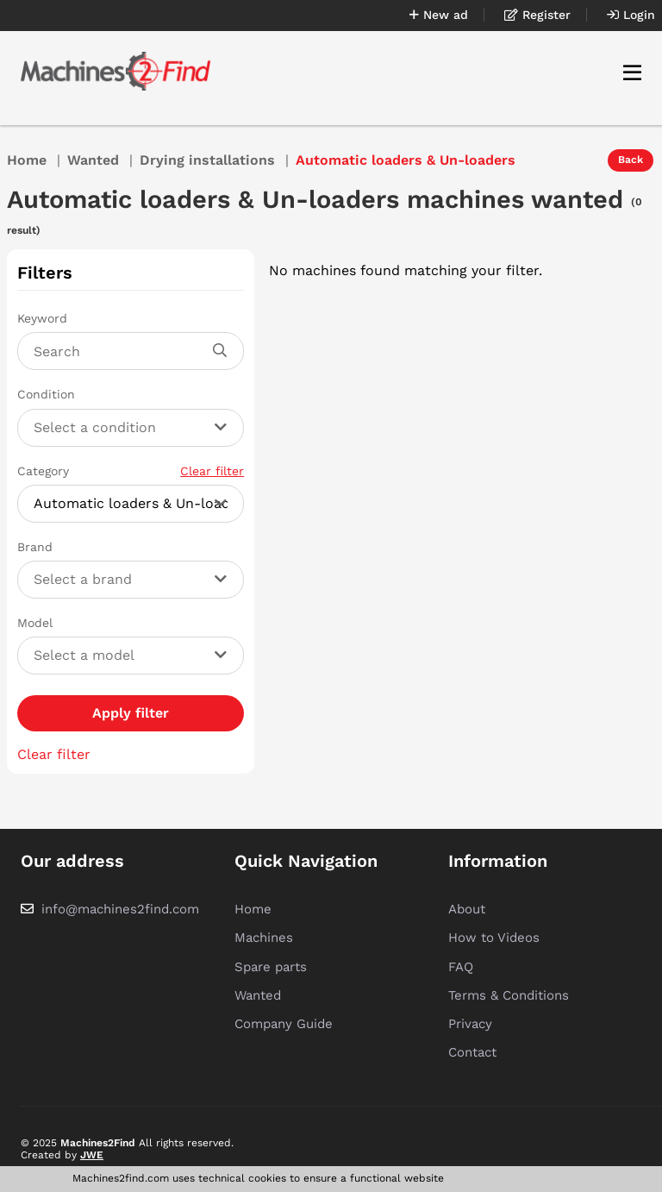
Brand (35, 547)
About (466, 909)
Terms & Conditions (508, 995)
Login (631, 15)
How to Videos (494, 937)
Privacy (470, 1024)
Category (131, 471)
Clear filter (212, 471)
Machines (263, 937)
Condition (46, 394)
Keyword (42, 318)
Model (35, 623)
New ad (438, 15)
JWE (91, 1155)
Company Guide (283, 1024)
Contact (472, 1052)
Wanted (93, 160)
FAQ (460, 967)
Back (630, 160)
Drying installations (207, 160)
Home (27, 160)
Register (537, 15)
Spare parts (270, 967)
